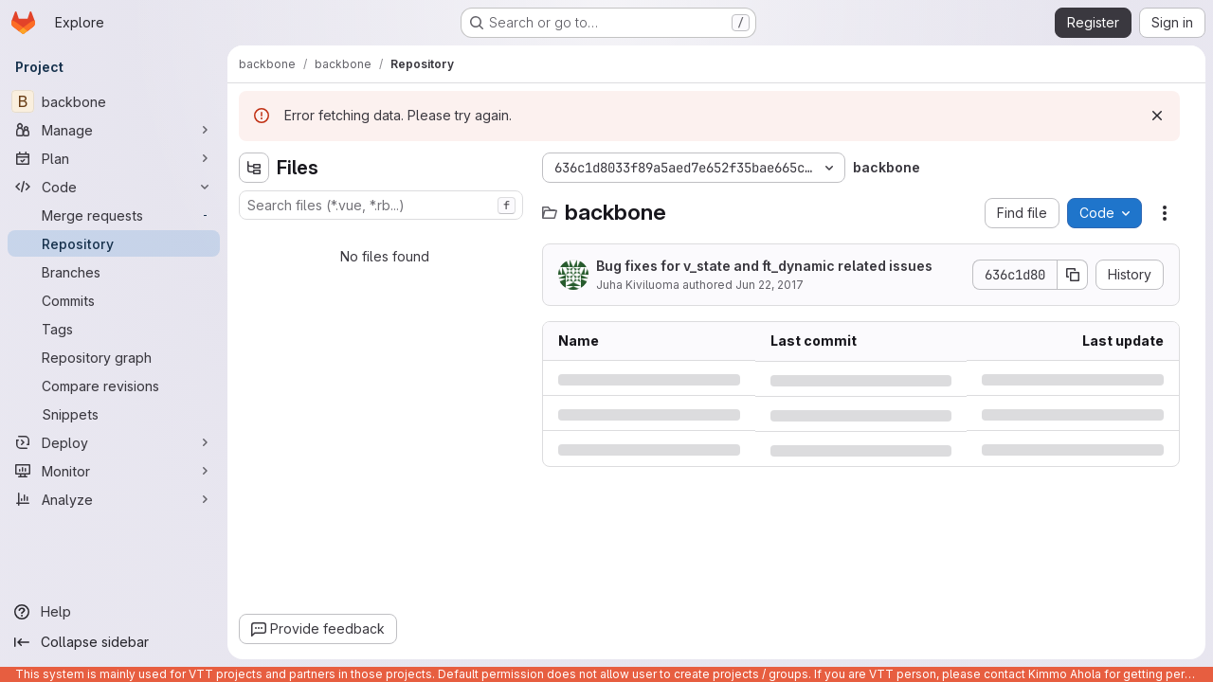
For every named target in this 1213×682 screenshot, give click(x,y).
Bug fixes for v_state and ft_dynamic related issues (764, 266)
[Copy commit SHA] (1073, 275)
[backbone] (114, 101)
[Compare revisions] (114, 385)
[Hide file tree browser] (254, 168)
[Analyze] (114, 499)
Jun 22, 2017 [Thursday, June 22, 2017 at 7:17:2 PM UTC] (769, 285)
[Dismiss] (1157, 115)
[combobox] (381, 205)
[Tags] (114, 328)
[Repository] (114, 243)
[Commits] (114, 300)
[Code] (114, 186)
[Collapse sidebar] (114, 642)
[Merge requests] (114, 215)
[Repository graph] (114, 357)
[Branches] (114, 272)
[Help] (114, 612)
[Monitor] (114, 471)
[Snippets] (114, 414)
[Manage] (114, 130)
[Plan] (114, 158)
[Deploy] (114, 442)
